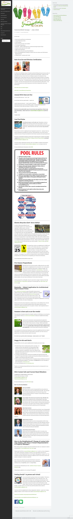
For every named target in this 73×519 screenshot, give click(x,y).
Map (1, 26)
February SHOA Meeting (58, 20)
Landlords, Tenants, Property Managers (6, 24)
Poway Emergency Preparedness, (21, 281)
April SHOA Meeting (57, 16)
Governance (64, 8)
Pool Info (2, 19)
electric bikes (17, 241)
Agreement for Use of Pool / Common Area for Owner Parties (32, 138)
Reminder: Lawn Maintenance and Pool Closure (41, 510)
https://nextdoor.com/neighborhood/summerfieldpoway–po (26, 497)
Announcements (4, 15)
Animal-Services (26, 361)
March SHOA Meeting (57, 19)
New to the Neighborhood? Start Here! (26, 448)
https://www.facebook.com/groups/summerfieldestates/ (25, 494)
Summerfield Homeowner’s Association (6, 9)
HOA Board (3, 13)
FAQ (1, 28)
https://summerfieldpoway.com (20, 378)
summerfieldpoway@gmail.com (37, 110)
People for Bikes (41, 241)
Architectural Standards (21, 291)
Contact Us (3, 32)
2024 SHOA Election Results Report (21, 87)
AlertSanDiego (40, 269)
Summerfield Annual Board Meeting (60, 15)
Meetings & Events (4, 21)
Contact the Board (57, 9)
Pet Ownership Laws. (30, 363)
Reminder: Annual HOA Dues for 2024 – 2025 (23, 510)
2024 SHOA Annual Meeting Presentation (22, 90)
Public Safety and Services (5, 30)
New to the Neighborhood (5, 11)
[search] (5, 40)
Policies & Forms (4, 17)
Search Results (3, 34)
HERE (32, 147)
